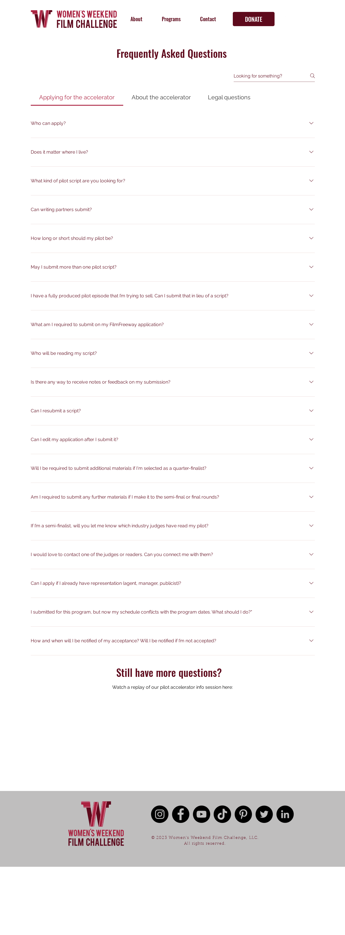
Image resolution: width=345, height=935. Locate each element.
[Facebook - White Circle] (286, 19)
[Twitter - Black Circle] (264, 814)
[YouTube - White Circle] (305, 19)
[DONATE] (254, 19)
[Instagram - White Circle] (296, 19)
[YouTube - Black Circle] (201, 814)
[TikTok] (315, 19)
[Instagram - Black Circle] (159, 814)
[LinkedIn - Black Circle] (285, 814)
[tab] (77, 97)
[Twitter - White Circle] (325, 19)
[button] (136, 19)
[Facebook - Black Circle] (180, 814)
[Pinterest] (334, 19)
